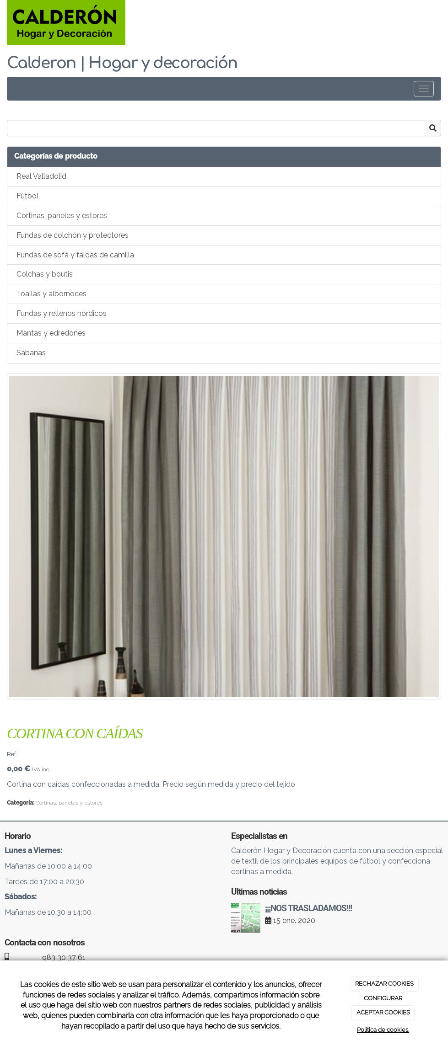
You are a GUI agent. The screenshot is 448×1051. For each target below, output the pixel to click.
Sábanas (31, 352)
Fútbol (27, 196)
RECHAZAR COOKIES (384, 983)
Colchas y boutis (44, 274)
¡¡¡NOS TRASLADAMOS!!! (308, 908)
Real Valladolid (41, 176)
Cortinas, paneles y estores (61, 215)
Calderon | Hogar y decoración (122, 63)
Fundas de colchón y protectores (72, 235)
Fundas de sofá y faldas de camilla (75, 255)
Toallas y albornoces (51, 293)
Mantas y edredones (51, 333)
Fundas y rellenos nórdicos (61, 313)
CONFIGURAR (383, 998)
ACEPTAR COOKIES (383, 1012)
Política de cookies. (383, 1029)
